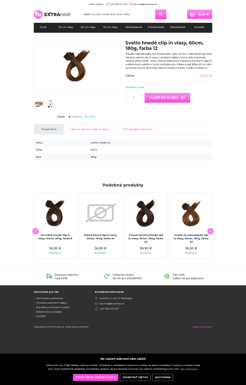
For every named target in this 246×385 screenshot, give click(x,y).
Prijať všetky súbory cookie (96, 377)
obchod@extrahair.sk (111, 346)
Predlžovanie (156, 27)
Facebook (74, 159)
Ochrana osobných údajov (51, 345)
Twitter (91, 159)
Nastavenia (163, 377)
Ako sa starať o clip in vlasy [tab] (90, 172)
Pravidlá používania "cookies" (53, 350)
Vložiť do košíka (167, 97)
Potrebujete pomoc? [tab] (138, 172)
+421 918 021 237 (109, 351)
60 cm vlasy (89, 27)
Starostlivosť (179, 27)
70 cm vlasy (111, 27)
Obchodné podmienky (49, 341)
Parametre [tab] (48, 172)
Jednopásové (134, 27)
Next (213, 268)
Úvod (45, 27)
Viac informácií (189, 368)
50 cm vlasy (67, 27)
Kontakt (201, 27)
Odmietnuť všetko (135, 377)
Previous (34, 268)
